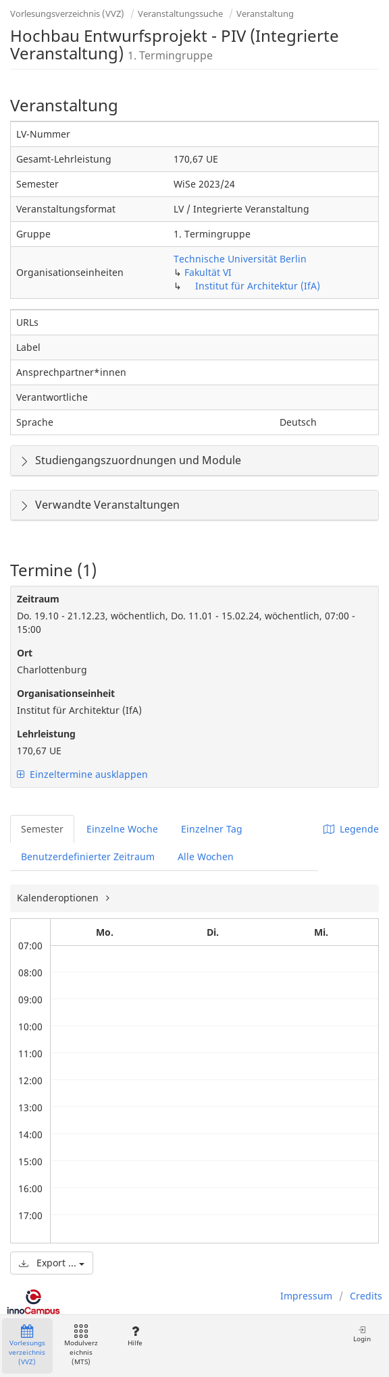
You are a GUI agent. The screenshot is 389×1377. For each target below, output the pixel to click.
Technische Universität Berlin (240, 258)
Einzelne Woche (122, 828)
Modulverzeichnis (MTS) (81, 1345)
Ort (24, 652)
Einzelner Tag (211, 828)
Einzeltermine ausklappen (82, 774)
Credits (366, 1295)
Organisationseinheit (66, 693)
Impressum (306, 1295)
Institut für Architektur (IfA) (257, 285)
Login (362, 1334)
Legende (351, 828)
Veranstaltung (265, 13)
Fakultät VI (208, 272)
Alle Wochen (206, 856)
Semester (42, 828)
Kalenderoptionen (59, 897)
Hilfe (135, 1336)
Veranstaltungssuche (180, 13)
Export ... (51, 1262)
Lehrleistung (46, 733)
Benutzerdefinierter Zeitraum (88, 856)
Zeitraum (38, 598)
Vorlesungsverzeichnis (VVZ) (67, 13)
